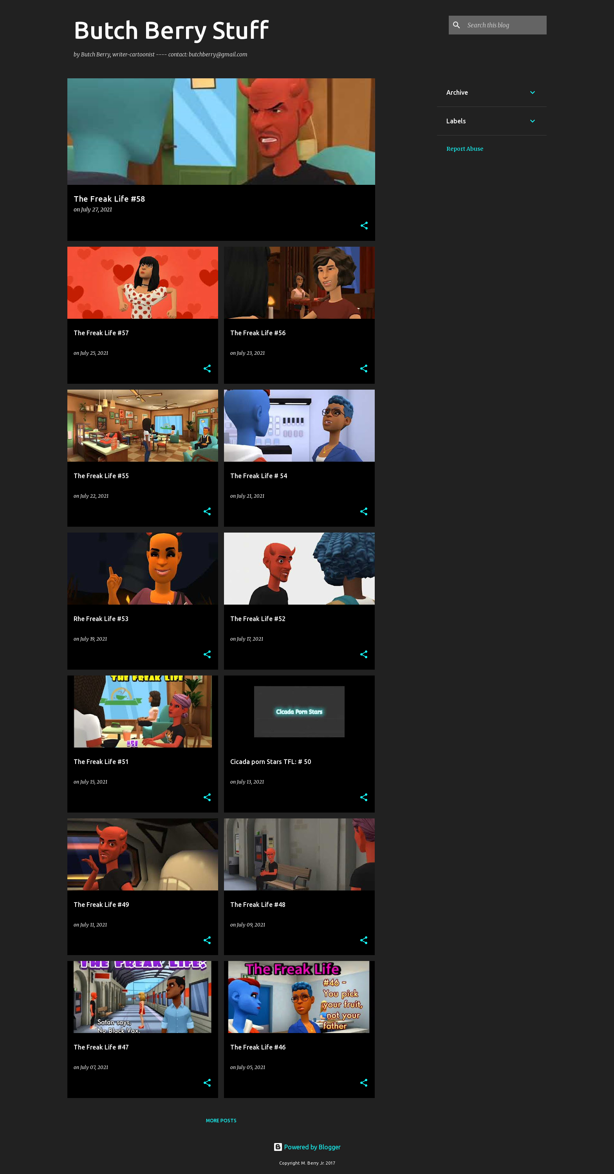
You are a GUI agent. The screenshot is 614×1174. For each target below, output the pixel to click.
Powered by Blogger (307, 1147)
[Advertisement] (406, 195)
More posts (221, 1120)
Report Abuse (464, 148)
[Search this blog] (505, 25)
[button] (364, 226)
